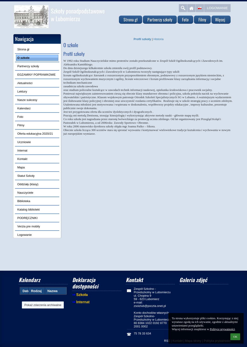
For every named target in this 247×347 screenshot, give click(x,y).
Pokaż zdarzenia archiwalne (42, 305)
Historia (159, 39)
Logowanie (217, 8)
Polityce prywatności (222, 329)
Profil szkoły (142, 39)
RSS (167, 340)
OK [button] (235, 336)
